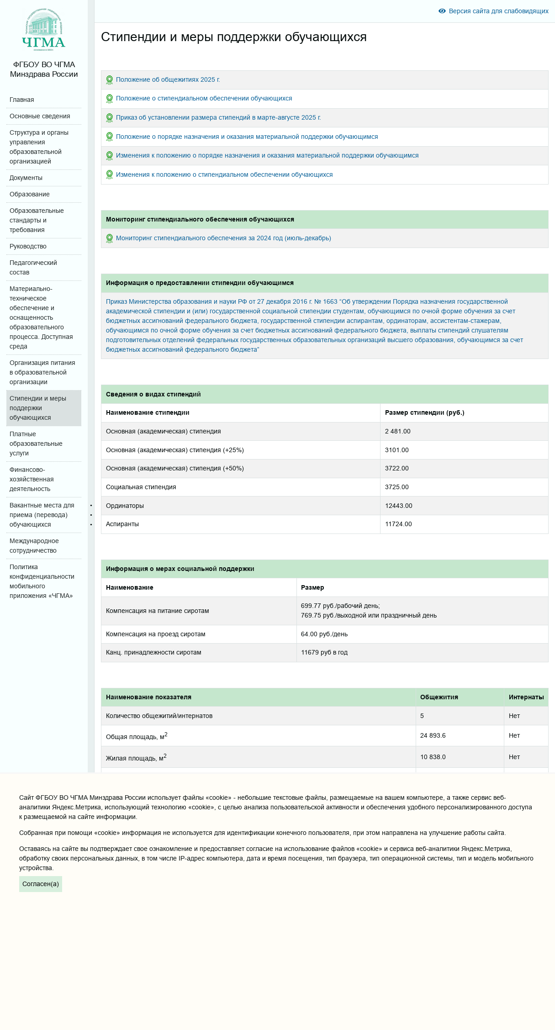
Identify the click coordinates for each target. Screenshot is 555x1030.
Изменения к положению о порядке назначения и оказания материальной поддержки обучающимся (267, 155)
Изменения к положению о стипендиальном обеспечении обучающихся (224, 174)
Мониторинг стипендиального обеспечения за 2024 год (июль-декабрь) (223, 238)
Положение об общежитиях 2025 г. (168, 79)
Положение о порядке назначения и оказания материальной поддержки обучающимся (247, 136)
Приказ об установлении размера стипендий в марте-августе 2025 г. (218, 117)
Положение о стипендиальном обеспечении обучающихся (204, 98)
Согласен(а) (40, 883)
